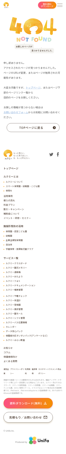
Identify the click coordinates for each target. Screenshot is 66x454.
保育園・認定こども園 (16, 231)
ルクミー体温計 (13, 300)
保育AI (9, 190)
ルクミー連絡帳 (13, 271)
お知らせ (8, 348)
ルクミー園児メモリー (16, 267)
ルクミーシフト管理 (15, 317)
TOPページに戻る (37, 127)
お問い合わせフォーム (16, 112)
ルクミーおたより (14, 276)
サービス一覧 (11, 258)
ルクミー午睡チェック (16, 295)
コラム (7, 352)
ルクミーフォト (13, 280)
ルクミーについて (14, 181)
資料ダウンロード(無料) (28, 403)
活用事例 (8, 196)
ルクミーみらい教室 (15, 339)
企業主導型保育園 (14, 240)
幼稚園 (9, 235)
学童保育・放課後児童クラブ (19, 248)
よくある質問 (10, 361)
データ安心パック (14, 331)
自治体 (9, 244)
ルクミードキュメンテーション (20, 285)
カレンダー (11, 326)
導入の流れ (9, 200)
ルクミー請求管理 (14, 309)
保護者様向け (10, 356)
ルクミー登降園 (13, 304)
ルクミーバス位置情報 (16, 322)
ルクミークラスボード (16, 263)
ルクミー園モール (14, 313)
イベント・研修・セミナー (17, 218)
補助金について (12, 213)
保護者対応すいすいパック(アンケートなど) (26, 335)
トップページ (33, 87)
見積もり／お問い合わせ (28, 417)
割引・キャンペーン (14, 209)
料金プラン (9, 204)
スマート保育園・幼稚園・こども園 (23, 186)
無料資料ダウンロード (47, 5)
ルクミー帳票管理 (14, 289)
